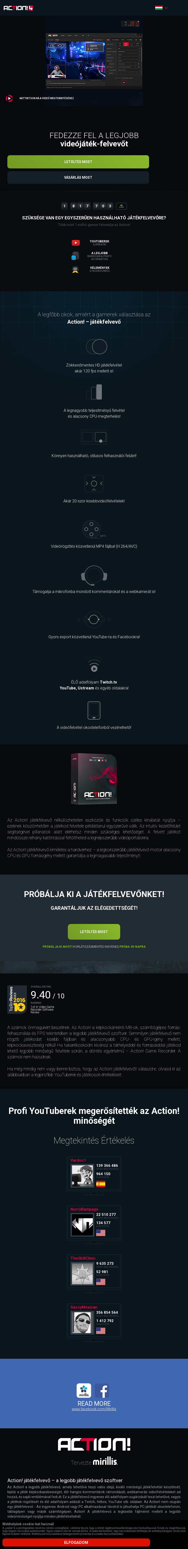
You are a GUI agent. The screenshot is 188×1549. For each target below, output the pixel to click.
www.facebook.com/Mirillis (94, 1410)
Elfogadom (94, 1542)
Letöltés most (94, 162)
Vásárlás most (94, 179)
